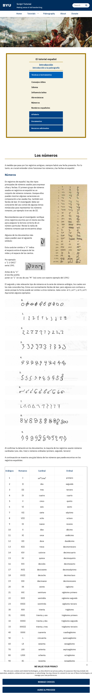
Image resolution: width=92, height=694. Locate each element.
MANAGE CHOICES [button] (46, 682)
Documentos (36, 121)
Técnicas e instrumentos (41, 75)
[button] (87, 665)
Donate (75, 13)
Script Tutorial (25, 4)
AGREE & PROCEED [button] (46, 689)
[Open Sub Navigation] (38, 13)
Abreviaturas (37, 97)
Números (35, 102)
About (63, 13)
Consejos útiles (38, 82)
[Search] (81, 5)
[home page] (7, 5)
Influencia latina (38, 92)
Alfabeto (35, 114)
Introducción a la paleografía (46, 68)
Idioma (34, 87)
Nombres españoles (40, 108)
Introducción (46, 64)
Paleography (49, 13)
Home (19, 13)
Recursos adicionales (40, 128)
